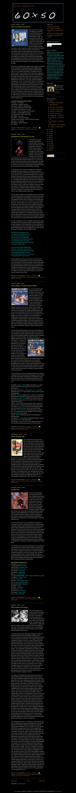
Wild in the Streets (24, 775)
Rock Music (38, 774)
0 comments (34, 127)
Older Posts (42, 780)
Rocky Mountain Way (18, 436)
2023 (50, 101)
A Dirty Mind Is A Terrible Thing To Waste (24, 286)
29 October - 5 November (56, 102)
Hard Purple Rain (53, 104)
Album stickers (20, 428)
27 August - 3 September (55, 126)
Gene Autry (33, 481)
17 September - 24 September (57, 117)
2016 (50, 131)
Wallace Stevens (16, 278)
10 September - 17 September (57, 121)
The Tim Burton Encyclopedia (53, 28)
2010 (50, 143)
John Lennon (31, 774)
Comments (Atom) (21, 783)
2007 (50, 150)
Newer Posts (14, 780)
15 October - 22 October (55, 109)
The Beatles (14, 775)
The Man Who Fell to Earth (53, 26)
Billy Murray (25, 129)
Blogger (58, 791)
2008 (50, 148)
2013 (50, 137)
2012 (50, 139)
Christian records (21, 277)
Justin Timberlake (30, 598)
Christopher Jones (21, 774)
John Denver (14, 482)
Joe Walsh (39, 481)
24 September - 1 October (56, 115)
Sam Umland (59, 85)
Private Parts (15, 489)
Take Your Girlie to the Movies (20, 27)
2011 (50, 141)
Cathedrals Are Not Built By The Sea (22, 136)
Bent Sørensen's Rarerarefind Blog (55, 33)
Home (28, 780)
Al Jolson (18, 129)
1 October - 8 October (55, 113)
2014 (50, 135)
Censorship (28, 428)
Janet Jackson (20, 598)
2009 (50, 146)
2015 (50, 133)
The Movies (33, 129)
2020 (50, 129)
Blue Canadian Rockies (22, 481)
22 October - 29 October (55, 107)
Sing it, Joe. (40, 476)
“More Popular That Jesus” (19, 607)
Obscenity (25, 429)
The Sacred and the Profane (35, 277)
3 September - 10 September (56, 124)
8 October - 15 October (55, 111)
